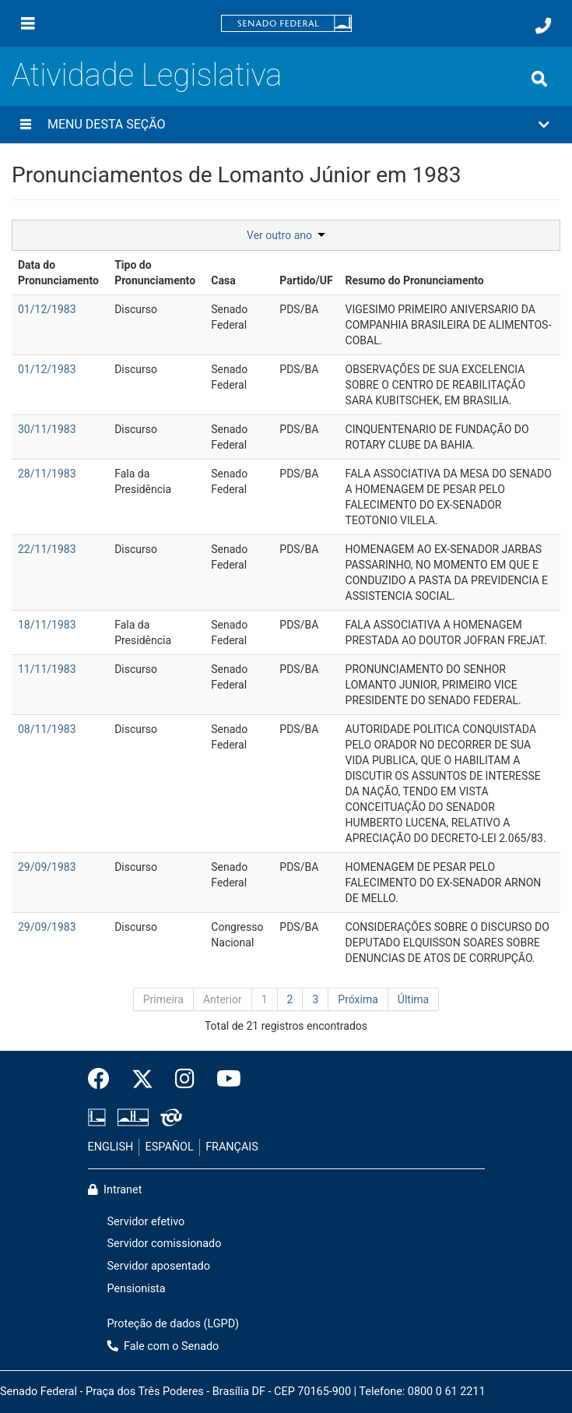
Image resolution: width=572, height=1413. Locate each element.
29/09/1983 (47, 867)
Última (413, 999)
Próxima (358, 999)
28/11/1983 (47, 473)
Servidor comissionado (164, 1243)
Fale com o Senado (163, 1346)
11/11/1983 (47, 669)
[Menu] (28, 23)
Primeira (163, 999)
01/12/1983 (47, 309)
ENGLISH (111, 1147)
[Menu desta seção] (25, 124)
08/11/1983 (47, 729)
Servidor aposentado (158, 1266)
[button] (286, 124)
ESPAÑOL (170, 1147)
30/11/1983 (47, 429)
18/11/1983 (47, 624)
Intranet (115, 1189)
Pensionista (136, 1288)
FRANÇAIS (231, 1147)
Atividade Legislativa (147, 75)
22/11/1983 (47, 549)
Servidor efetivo (146, 1221)
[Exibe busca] (539, 78)
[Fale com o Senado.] (543, 25)
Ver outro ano (286, 235)
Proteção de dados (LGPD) (173, 1323)
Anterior (222, 999)
